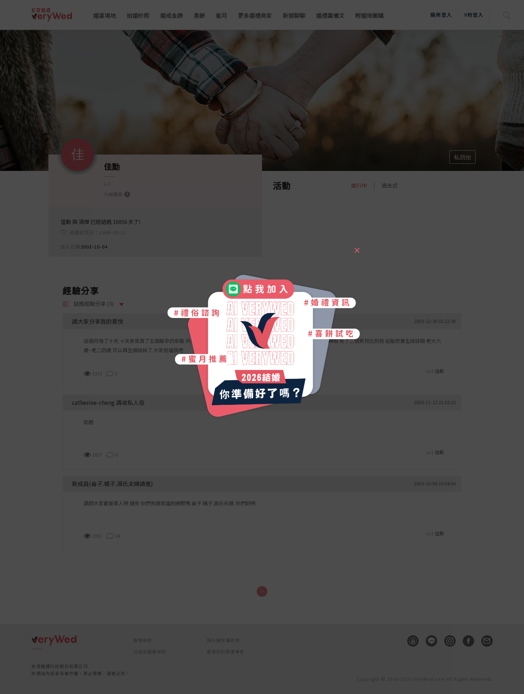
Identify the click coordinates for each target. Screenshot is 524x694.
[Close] (356, 247)
